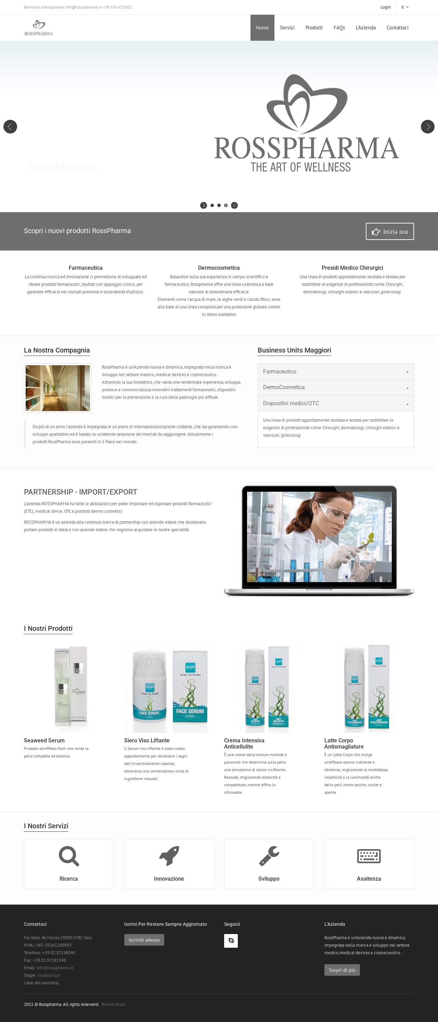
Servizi (287, 27)
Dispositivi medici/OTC (291, 403)
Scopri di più (342, 970)
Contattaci (398, 27)
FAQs (339, 27)
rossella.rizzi (48, 975)
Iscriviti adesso (144, 940)
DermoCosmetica (284, 387)
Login (386, 7)
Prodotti (314, 27)
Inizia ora (390, 232)
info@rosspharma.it (55, 968)
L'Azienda (366, 27)
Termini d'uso (113, 1004)
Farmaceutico (279, 371)
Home (262, 27)
